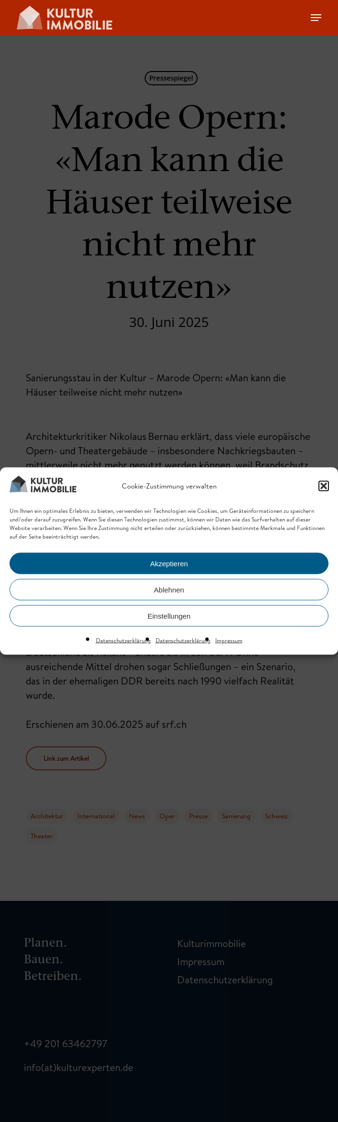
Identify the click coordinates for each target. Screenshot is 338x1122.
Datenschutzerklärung (123, 640)
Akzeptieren (169, 563)
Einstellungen (169, 616)
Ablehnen (169, 589)
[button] (323, 485)
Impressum (229, 640)
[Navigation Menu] (316, 17)
